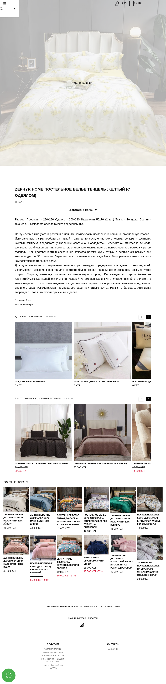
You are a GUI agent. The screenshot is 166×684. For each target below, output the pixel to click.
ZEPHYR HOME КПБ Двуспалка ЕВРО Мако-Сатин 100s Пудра (13, 562)
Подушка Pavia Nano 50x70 (30, 381)
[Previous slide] (141, 317)
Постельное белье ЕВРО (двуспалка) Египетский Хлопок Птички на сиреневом (95, 521)
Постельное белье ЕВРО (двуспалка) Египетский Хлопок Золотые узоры (148, 519)
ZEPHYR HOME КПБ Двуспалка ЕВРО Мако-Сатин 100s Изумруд (120, 520)
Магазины (113, 649)
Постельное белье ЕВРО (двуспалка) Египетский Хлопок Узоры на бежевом (68, 520)
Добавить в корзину (83, 210)
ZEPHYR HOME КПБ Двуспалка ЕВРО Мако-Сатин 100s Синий (40, 519)
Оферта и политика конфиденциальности (53, 654)
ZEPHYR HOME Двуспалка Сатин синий (94, 561)
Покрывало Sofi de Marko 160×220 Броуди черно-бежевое (43, 463)
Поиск (1, 8)
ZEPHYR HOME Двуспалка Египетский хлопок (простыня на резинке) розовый (122, 561)
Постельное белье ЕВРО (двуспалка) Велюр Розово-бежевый (41, 568)
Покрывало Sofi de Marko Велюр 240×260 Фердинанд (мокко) (102, 463)
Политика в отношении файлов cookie (53, 660)
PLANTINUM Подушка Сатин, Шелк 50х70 (96, 381)
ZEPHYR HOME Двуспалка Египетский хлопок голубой (68, 563)
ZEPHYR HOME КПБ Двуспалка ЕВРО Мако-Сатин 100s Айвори (13, 519)
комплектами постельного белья (97, 234)
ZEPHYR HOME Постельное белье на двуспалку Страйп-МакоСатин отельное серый (148, 568)
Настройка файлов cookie (53, 666)
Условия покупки (53, 649)
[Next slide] (148, 317)
